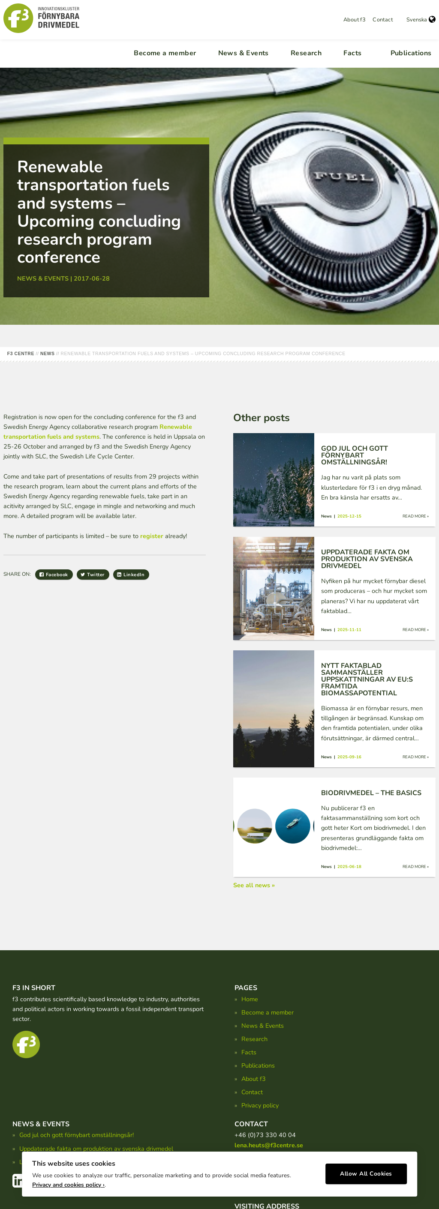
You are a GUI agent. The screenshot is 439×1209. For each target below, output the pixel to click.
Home (249, 999)
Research (306, 53)
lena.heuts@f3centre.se (269, 1145)
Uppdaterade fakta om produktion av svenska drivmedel (96, 1148)
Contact (383, 20)
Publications (411, 53)
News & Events (243, 53)
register (151, 536)
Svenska (421, 20)
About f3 (354, 20)
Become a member (165, 53)
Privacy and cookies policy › (68, 1183)
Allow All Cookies (366, 1173)
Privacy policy (260, 1105)
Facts (352, 53)
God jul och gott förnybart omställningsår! (76, 1135)
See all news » (254, 885)
